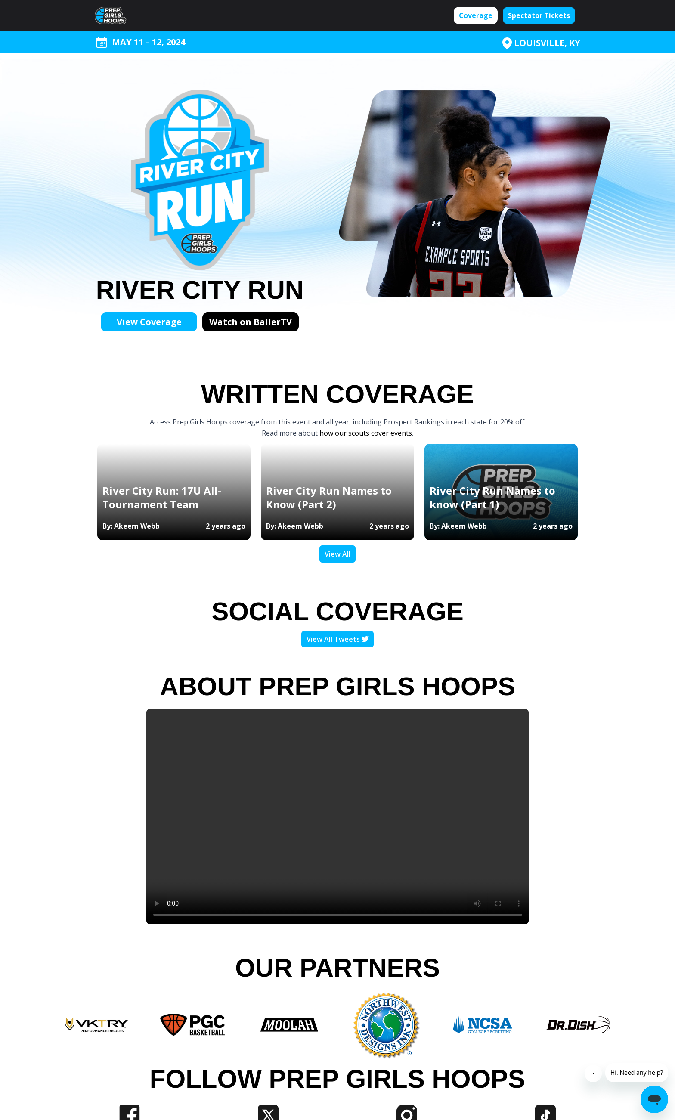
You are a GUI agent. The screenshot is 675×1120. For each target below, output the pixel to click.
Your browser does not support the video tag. (337, 816)
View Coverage (149, 322)
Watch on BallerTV (250, 322)
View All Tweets (337, 639)
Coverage (475, 15)
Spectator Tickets (539, 15)
